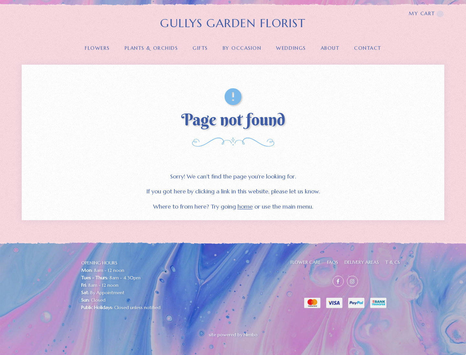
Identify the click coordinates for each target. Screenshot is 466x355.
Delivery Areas (362, 262)
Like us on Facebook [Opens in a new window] (338, 281)
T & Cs (392, 262)
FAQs (332, 262)
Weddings (290, 48)
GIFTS (200, 48)
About (330, 48)
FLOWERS (97, 48)
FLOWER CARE (306, 262)
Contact (367, 48)
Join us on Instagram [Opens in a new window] (352, 281)
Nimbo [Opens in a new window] (251, 335)
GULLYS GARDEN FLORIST (232, 23)
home (245, 206)
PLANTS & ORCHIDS (151, 48)
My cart (426, 13)
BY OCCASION (242, 48)
